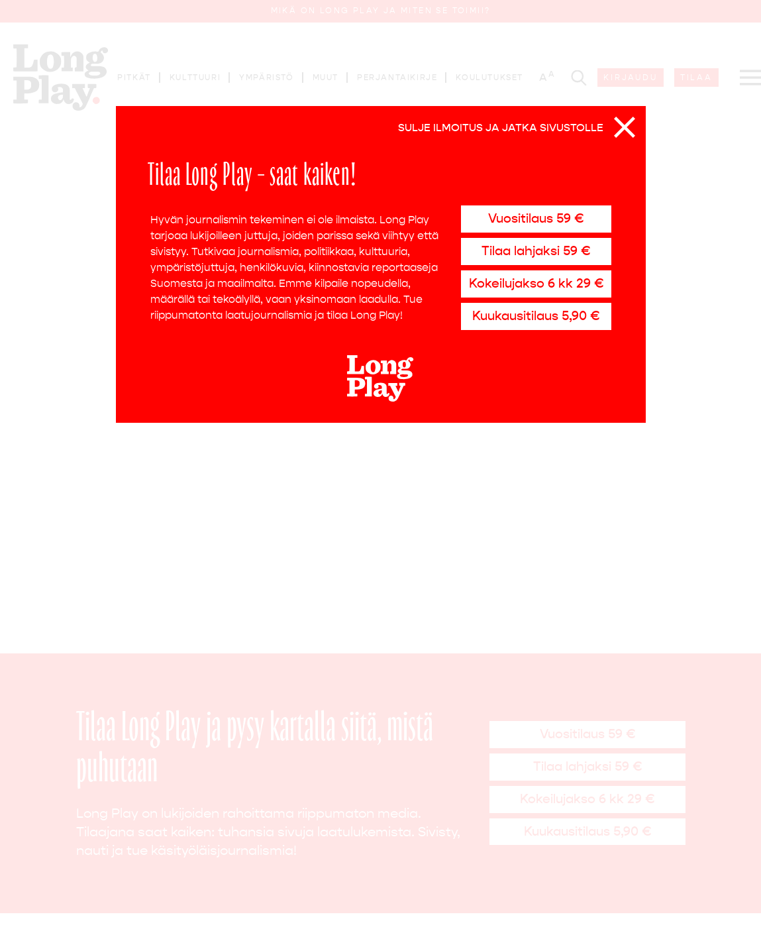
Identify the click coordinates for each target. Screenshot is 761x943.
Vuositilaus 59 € (535, 218)
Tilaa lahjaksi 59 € (536, 250)
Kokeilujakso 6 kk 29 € (536, 283)
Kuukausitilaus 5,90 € (535, 315)
